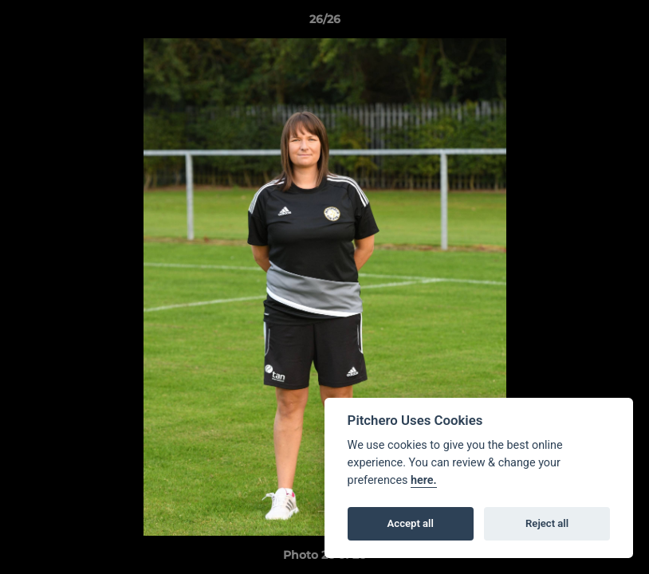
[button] (620, 23)
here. (424, 480)
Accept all (410, 523)
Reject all (546, 523)
